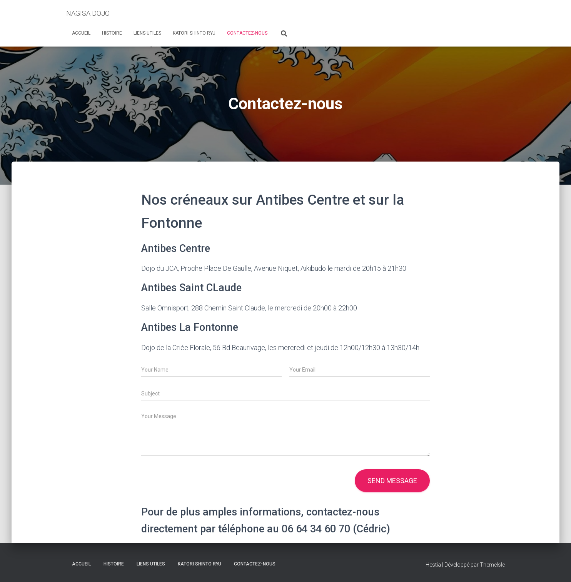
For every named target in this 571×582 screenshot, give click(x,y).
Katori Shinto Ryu (194, 33)
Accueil (81, 33)
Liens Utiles (147, 33)
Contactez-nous (247, 33)
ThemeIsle (492, 565)
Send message (392, 481)
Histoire (112, 33)
